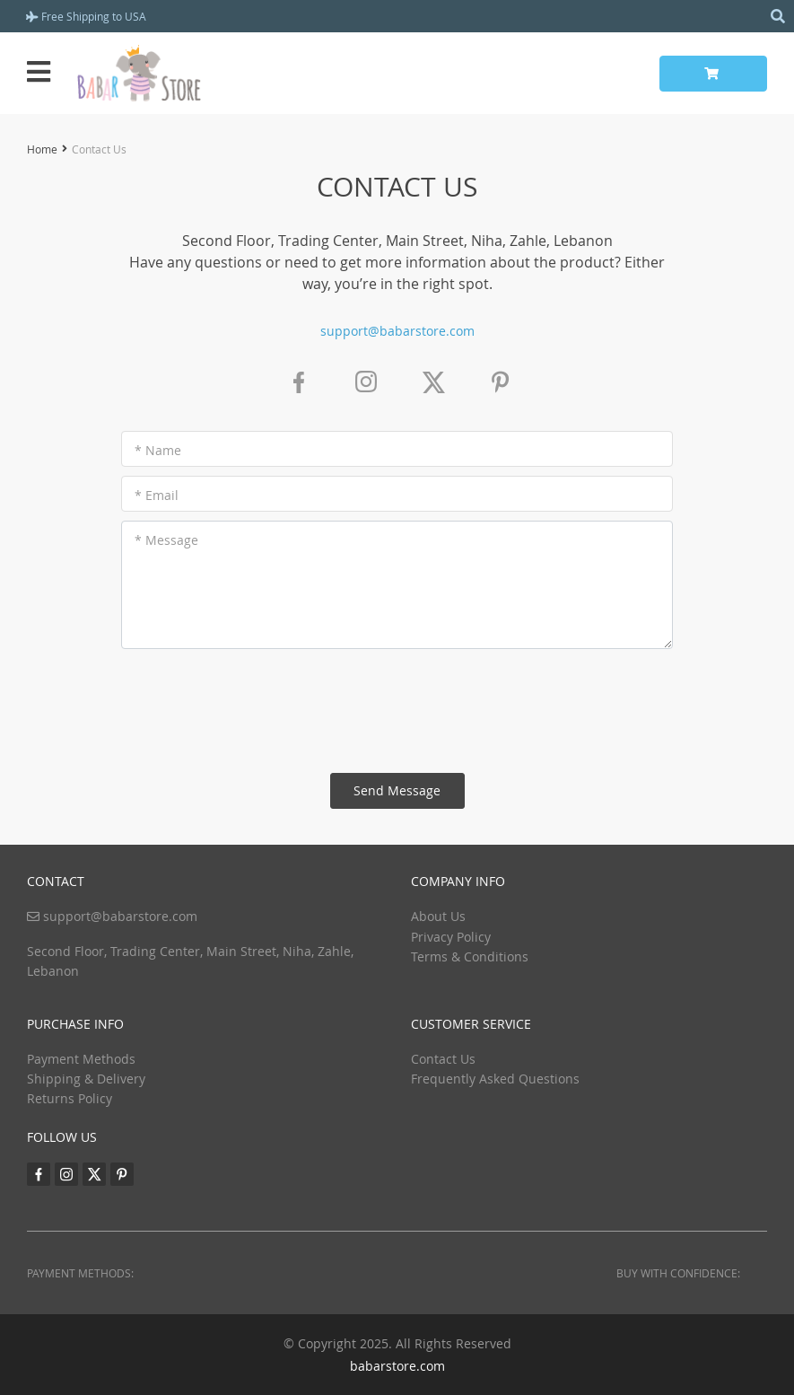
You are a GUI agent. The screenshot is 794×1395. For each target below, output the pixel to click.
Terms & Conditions (469, 956)
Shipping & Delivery (86, 1078)
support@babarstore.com (397, 330)
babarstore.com (397, 1365)
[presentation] (397, 711)
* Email (157, 495)
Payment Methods (81, 1058)
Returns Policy (69, 1098)
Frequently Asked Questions (495, 1078)
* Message (166, 539)
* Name (158, 450)
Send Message (397, 790)
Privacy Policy (451, 936)
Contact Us (443, 1058)
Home (42, 149)
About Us (438, 916)
